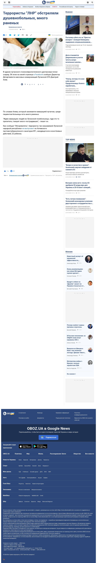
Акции (40, 477)
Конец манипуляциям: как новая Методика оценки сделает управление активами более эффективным (75, 271)
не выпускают (28, 128)
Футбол (21, 465)
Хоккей (34, 465)
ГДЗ (20, 471)
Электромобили (31, 477)
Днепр (40, 460)
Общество (77, 454)
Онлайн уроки (34, 471)
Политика (18, 454)
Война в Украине (28, 6)
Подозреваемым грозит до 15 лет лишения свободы (79, 46)
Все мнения (71, 374)
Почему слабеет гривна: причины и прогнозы (75, 326)
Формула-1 (46, 465)
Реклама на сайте (24, 418)
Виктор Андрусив (71, 368)
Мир (28, 454)
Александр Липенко (72, 355)
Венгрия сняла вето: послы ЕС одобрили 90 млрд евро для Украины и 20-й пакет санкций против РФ (78, 185)
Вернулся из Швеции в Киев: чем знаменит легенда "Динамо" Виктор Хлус (76, 351)
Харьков (25, 460)
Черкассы (46, 460)
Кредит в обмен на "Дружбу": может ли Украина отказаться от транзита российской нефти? (75, 284)
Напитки (28, 483)
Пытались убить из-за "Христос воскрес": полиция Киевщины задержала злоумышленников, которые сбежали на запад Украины (78, 39)
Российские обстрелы (66, 6)
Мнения (69, 252)
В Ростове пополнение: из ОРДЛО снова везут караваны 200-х (76, 338)
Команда (39, 412)
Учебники (25, 471)
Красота (33, 501)
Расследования (55, 454)
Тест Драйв (22, 477)
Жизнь (40, 454)
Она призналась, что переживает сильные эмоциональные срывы (73, 90)
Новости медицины (24, 495)
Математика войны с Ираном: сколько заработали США (74, 363)
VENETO (54, 6)
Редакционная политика (15, 175)
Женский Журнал (47, 501)
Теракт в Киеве (79, 6)
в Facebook (38, 74)
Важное (69, 12)
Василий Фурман (71, 330)
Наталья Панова (71, 276)
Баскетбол (28, 465)
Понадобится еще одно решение (75, 190)
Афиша (21, 501)
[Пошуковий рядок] (92, 2)
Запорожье (33, 460)
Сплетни (26, 501)
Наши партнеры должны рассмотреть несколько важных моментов (77, 173)
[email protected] (24, 549)
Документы (40, 418)
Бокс (39, 465)
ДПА (41, 471)
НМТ (49, 471)
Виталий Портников (72, 289)
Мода (39, 501)
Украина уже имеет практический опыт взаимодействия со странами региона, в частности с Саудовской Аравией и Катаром (79, 208)
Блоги (64, 454)
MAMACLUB (35, 495)
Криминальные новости (15, 27)
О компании (22, 412)
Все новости (89, 454)
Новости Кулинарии (38, 483)
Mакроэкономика (37, 489)
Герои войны (17, 6)
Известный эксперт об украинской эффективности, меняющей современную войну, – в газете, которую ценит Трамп (75, 258)
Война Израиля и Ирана (42, 6)
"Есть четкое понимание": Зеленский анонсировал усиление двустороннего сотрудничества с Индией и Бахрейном (79, 201)
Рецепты (21, 483)
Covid (41, 495)
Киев (20, 460)
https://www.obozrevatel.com (66, 510)
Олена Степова (71, 342)
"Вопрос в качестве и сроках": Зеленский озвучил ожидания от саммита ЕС (79, 167)
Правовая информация (62, 412)
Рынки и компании (24, 489)
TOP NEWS (70, 139)
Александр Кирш (71, 263)
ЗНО (45, 471)
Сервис (45, 477)
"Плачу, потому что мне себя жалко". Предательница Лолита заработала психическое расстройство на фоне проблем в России (75, 82)
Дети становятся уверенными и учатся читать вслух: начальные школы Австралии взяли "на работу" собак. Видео (74, 58)
